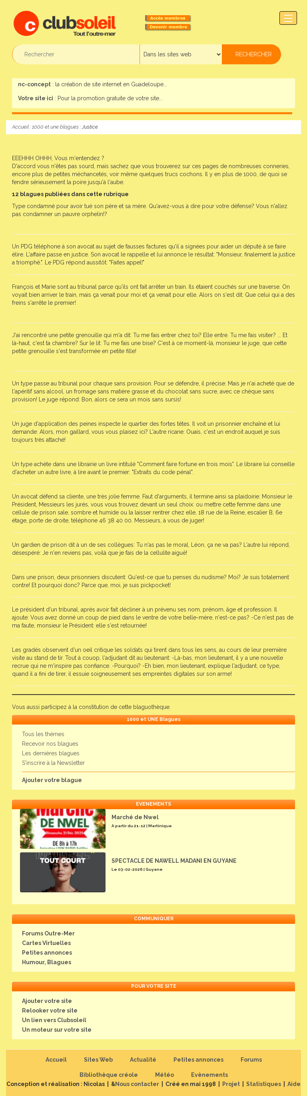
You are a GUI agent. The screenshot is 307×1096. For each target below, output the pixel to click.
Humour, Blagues (46, 962)
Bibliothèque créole (109, 1075)
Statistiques (263, 1084)
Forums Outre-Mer (48, 933)
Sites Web (98, 1059)
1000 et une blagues (55, 127)
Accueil (20, 127)
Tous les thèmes (43, 734)
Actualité (143, 1059)
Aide (294, 1084)
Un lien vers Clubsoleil (54, 1020)
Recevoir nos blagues (50, 744)
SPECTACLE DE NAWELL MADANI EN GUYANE (174, 861)
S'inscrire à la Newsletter (53, 763)
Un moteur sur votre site (57, 1030)
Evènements (209, 1075)
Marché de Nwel (135, 817)
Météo (164, 1075)
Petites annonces (47, 952)
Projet (231, 1084)
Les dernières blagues (51, 753)
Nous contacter (137, 1084)
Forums (251, 1059)
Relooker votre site (50, 1010)
